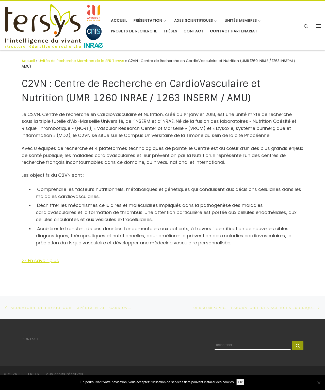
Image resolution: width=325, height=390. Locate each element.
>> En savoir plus (40, 260)
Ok (240, 382)
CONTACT (30, 339)
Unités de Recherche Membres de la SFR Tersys (81, 60)
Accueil (28, 60)
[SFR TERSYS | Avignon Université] (53, 25)
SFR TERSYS (29, 374)
